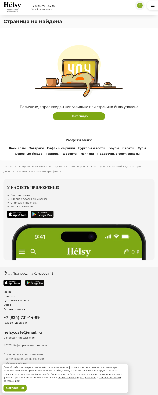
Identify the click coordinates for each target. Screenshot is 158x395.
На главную (79, 116)
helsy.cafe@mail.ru (22, 332)
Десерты (70, 153)
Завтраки (36, 148)
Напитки (87, 153)
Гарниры (52, 153)
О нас (7, 304)
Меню (7, 291)
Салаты (128, 148)
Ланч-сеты (17, 148)
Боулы (114, 148)
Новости (9, 296)
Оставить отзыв (14, 309)
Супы (142, 148)
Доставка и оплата (16, 300)
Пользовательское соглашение (23, 354)
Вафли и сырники (61, 148)
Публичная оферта (15, 363)
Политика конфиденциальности (23, 358)
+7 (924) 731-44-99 (43, 6)
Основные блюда (28, 153)
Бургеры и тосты (91, 148)
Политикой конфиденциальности (77, 377)
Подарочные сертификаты (118, 153)
